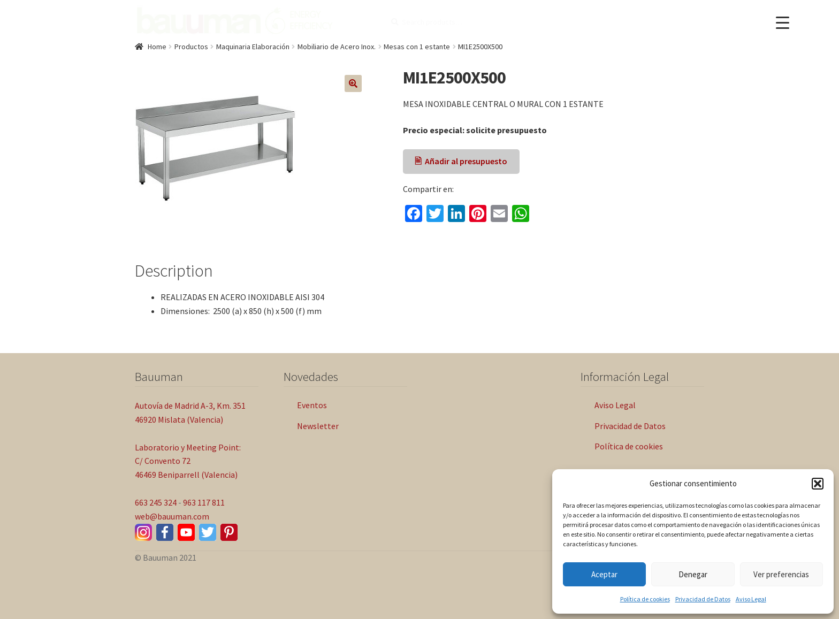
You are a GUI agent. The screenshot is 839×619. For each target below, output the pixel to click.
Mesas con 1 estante (417, 46)
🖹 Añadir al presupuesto (461, 161)
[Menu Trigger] (782, 22)
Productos (191, 46)
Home (157, 46)
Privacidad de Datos (702, 599)
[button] (817, 483)
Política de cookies (645, 599)
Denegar (692, 574)
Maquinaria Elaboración (252, 46)
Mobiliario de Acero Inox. (337, 46)
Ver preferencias (781, 574)
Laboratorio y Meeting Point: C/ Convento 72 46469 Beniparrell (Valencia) (188, 461)
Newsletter (318, 426)
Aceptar (604, 574)
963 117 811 (204, 502)
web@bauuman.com (172, 516)
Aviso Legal (751, 599)
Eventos (312, 405)
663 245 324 (156, 502)
